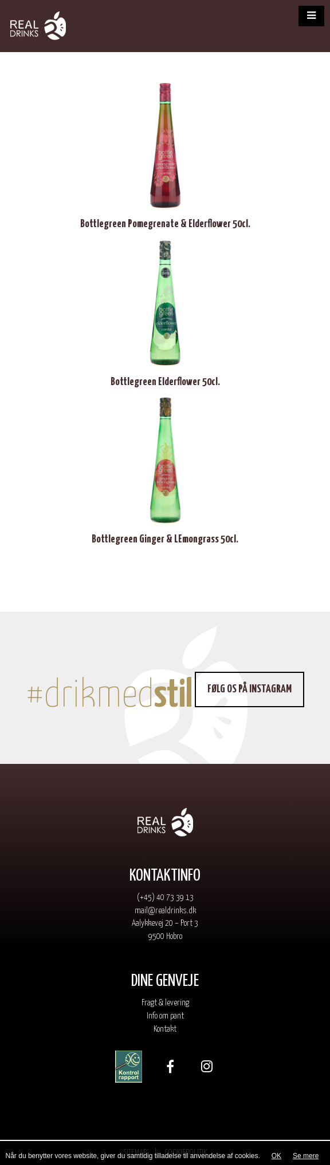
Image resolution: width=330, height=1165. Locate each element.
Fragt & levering (165, 1002)
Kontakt (165, 1029)
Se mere (306, 1156)
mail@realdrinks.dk (165, 910)
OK (276, 1156)
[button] (311, 16)
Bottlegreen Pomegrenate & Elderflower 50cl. (165, 224)
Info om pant (165, 1016)
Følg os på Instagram (249, 689)
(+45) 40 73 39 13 (165, 897)
